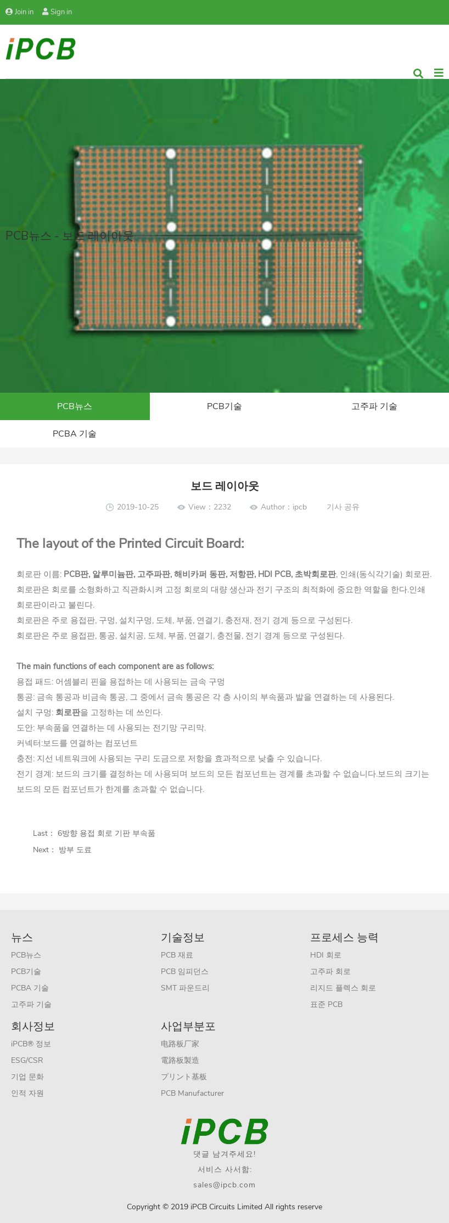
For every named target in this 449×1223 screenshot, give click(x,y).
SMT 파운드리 (185, 988)
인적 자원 (27, 1093)
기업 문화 (27, 1077)
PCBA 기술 (75, 434)
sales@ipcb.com (224, 1185)
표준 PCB (326, 1004)
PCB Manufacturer (192, 1093)
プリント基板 (184, 1077)
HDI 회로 (325, 955)
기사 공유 (343, 507)
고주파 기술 (374, 406)
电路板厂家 (180, 1044)
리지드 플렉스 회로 (343, 988)
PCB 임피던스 (185, 971)
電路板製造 (180, 1060)
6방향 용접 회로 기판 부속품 (105, 833)
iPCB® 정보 (31, 1044)
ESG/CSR (27, 1060)
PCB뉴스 (74, 406)
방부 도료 (74, 850)
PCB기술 (224, 406)
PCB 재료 (177, 955)
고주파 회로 (330, 971)
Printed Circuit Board (178, 543)
